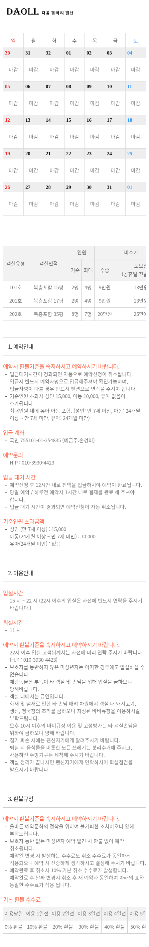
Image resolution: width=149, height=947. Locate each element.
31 (27, 53)
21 (48, 153)
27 (27, 187)
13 (27, 120)
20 (27, 153)
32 (48, 53)
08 (68, 86)
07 (48, 86)
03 (109, 53)
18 (129, 120)
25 (129, 153)
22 (68, 153)
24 (109, 153)
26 (7, 187)
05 (7, 86)
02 (88, 53)
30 (7, 53)
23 (88, 153)
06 (27, 86)
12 (7, 120)
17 (109, 120)
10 (109, 86)
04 (129, 53)
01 (68, 53)
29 (68, 187)
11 (129, 86)
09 (88, 86)
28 (48, 187)
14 (48, 120)
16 (88, 120)
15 (68, 120)
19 (7, 153)
